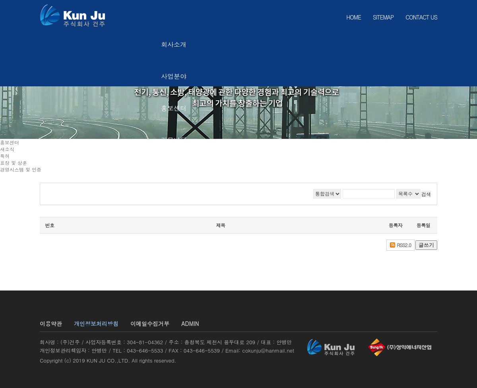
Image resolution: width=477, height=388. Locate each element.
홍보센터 (173, 108)
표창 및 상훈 (13, 162)
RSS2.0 (404, 245)
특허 (5, 155)
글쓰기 (426, 245)
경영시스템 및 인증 (20, 169)
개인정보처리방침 (96, 324)
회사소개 (173, 44)
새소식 (7, 149)
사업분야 (173, 76)
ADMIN (190, 324)
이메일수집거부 (149, 324)
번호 (49, 225)
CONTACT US (421, 17)
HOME (353, 17)
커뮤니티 (173, 139)
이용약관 (51, 324)
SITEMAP (383, 17)
